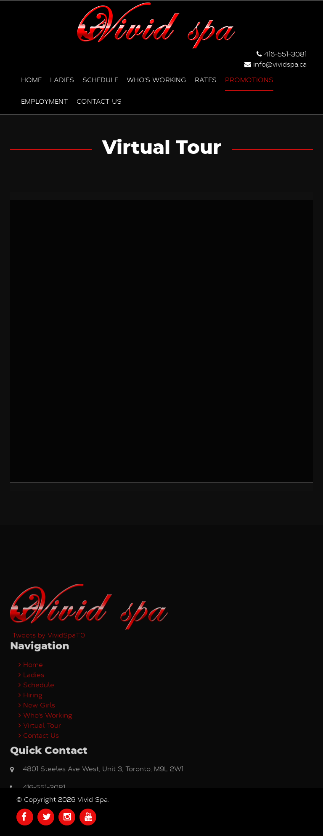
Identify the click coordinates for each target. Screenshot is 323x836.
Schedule (100, 79)
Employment (44, 101)
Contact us (99, 101)
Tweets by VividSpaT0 (48, 702)
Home (31, 79)
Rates (206, 79)
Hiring (30, 762)
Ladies (62, 79)
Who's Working (156, 79)
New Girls (37, 772)
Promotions (249, 79)
